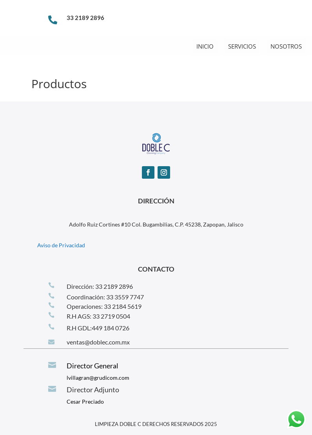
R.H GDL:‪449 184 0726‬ (98, 328)
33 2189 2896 (85, 17)
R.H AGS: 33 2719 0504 (98, 316)
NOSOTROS (286, 46)
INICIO (205, 46)
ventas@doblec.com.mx (98, 342)
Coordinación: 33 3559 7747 (105, 297)
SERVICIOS (242, 46)
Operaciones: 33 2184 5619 (104, 306)
